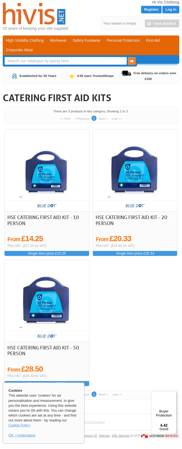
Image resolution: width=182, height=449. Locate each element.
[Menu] (173, 394)
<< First (65, 118)
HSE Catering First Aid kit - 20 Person (131, 220)
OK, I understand (21, 435)
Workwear (58, 40)
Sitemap (104, 435)
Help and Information (91, 422)
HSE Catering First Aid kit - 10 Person (43, 220)
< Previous (81, 118)
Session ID (90, 435)
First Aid (153, 40)
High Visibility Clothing (25, 40)
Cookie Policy (19, 425)
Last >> (117, 118)
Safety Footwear (87, 40)
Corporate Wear (19, 50)
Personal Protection (123, 40)
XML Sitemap (121, 435)
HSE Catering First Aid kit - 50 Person (43, 351)
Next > (103, 118)
